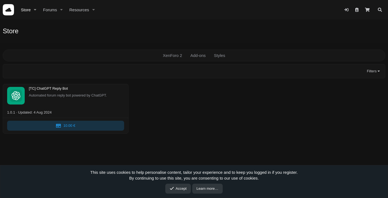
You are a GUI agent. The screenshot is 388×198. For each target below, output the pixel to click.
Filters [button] (371, 71)
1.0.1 (11, 112)
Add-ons (198, 55)
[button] (35, 9)
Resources (79, 9)
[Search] (380, 9)
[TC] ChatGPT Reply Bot (48, 89)
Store (26, 9)
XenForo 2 (172, 55)
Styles (219, 55)
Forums (50, 9)
